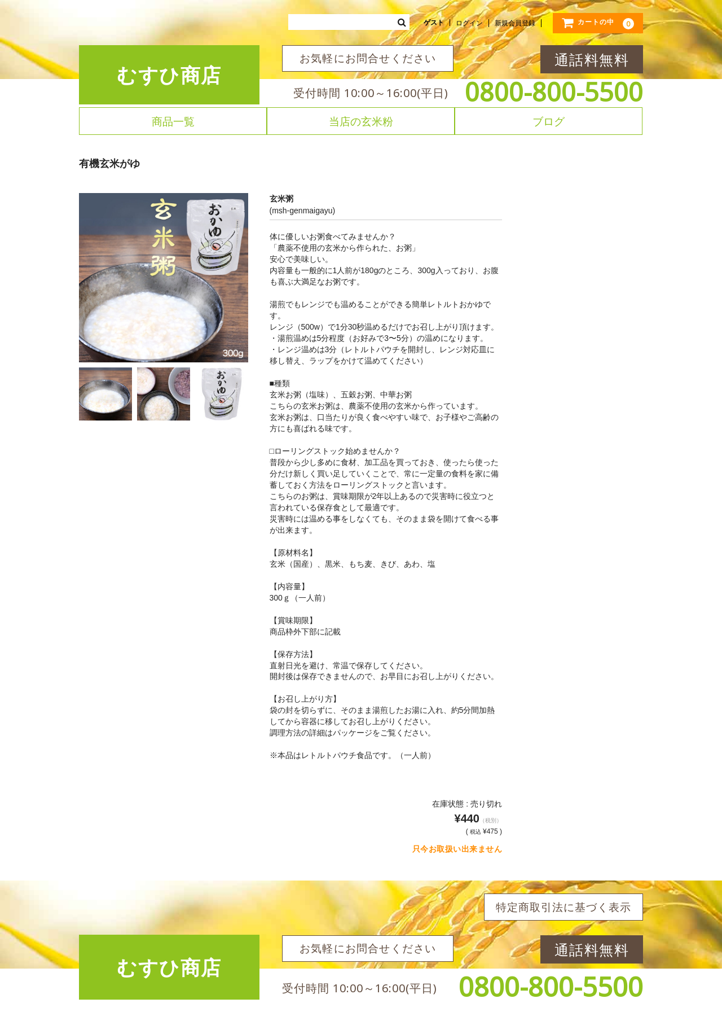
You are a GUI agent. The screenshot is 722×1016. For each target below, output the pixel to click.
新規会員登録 (515, 23)
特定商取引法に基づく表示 (563, 907)
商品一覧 (173, 121)
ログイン (469, 23)
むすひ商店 (169, 74)
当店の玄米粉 (361, 121)
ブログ (548, 121)
